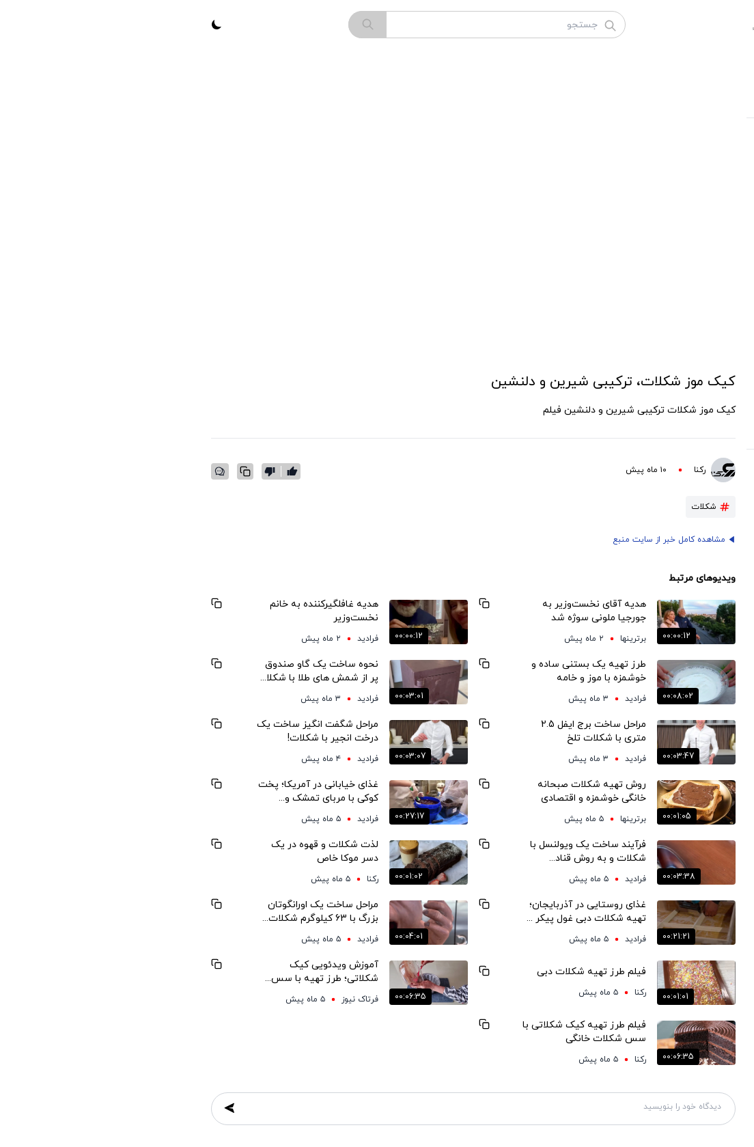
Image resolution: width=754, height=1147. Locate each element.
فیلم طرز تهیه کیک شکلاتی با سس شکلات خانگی (422, 1032)
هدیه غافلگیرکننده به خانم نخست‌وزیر (162, 611)
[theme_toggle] (54, 24)
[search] (205, 24)
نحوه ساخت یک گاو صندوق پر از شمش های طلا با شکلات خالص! (156, 671)
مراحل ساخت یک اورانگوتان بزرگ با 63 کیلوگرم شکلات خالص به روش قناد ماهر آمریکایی (161, 912)
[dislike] (111, 471)
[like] (130, 471)
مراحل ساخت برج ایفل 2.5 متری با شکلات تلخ (431, 731)
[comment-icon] (58, 471)
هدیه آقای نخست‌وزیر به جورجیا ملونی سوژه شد (432, 611)
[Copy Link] (83, 471)
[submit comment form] (67, 1108)
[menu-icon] (713, 24)
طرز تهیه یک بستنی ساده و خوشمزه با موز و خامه (426, 671)
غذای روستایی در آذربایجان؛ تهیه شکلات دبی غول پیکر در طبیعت (423, 912)
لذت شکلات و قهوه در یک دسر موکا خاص (163, 851)
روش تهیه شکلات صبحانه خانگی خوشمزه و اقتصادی (430, 791)
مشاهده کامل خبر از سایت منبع (507, 539)
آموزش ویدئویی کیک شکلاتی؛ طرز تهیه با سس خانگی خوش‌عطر (163, 972)
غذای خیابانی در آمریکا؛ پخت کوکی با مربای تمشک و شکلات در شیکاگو (156, 791)
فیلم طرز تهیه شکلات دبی (429, 971)
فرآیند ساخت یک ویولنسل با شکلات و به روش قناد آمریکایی (426, 852)
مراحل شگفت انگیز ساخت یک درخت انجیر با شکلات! (156, 731)
